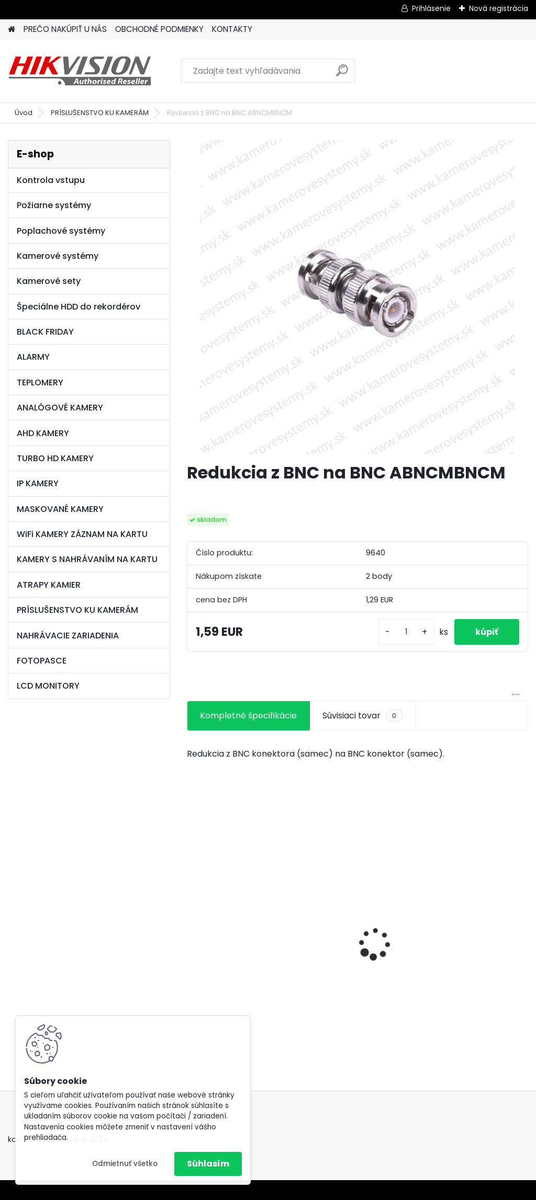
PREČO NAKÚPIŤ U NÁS (65, 29)
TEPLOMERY (40, 382)
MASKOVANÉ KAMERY (60, 509)
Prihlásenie (431, 8)
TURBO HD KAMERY (55, 458)
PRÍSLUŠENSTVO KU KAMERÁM (100, 113)
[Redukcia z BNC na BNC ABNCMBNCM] (357, 297)
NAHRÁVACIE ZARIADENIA (68, 636)
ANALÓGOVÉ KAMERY (60, 408)
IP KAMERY (38, 483)
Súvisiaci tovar (362, 716)
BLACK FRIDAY (45, 332)
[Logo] (80, 71)
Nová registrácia (498, 8)
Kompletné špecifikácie (248, 716)
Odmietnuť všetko (125, 1164)
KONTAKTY (232, 29)
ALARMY (33, 357)
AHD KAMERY (43, 433)
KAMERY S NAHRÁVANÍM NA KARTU (87, 559)
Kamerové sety (49, 281)
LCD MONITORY (48, 686)
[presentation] (192, 925)
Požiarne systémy (54, 205)
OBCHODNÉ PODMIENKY (159, 29)
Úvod (23, 113)
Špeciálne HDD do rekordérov (78, 307)
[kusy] (406, 632)
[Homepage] (11, 29)
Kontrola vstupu (51, 180)
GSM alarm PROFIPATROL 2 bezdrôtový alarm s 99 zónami (357, 943)
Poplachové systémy (61, 231)
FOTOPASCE (41, 661)
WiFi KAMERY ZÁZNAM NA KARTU (82, 534)
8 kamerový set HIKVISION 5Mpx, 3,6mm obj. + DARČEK (237, 922)
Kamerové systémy (57, 256)
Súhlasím (208, 1164)
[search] (342, 74)
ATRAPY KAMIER (49, 585)
